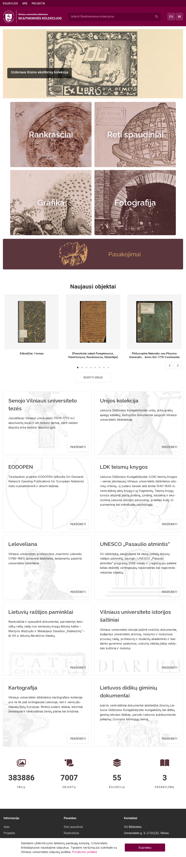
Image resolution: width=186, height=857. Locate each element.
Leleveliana (22, 544)
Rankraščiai (51, 134)
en (171, 16)
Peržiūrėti (78, 447)
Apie (24, 3)
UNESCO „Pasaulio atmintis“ (135, 544)
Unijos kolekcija (119, 401)
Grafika (50, 203)
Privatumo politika (84, 852)
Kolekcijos (10, 3)
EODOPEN (20, 467)
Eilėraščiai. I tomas (32, 353)
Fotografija (135, 203)
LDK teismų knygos (124, 467)
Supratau (144, 847)
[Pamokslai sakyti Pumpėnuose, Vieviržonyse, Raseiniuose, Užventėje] (93, 355)
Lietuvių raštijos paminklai (40, 612)
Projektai (38, 3)
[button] (89, 94)
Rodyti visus (93, 377)
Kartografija (22, 688)
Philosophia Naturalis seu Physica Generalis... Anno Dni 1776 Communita (154, 355)
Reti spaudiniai (135, 134)
